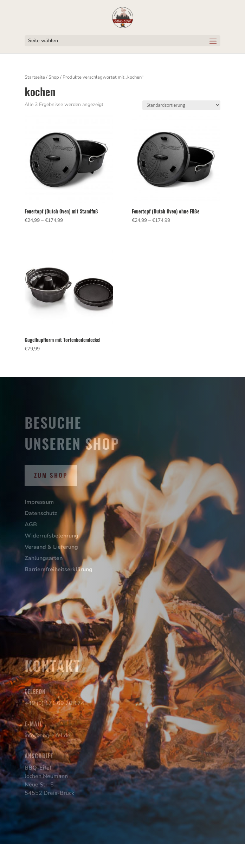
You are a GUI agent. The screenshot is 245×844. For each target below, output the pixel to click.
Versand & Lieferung (51, 547)
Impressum (39, 502)
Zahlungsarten (44, 558)
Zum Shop (50, 475)
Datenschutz (41, 513)
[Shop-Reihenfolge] (181, 105)
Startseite (35, 77)
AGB (31, 524)
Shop (54, 77)
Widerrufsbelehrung (51, 536)
